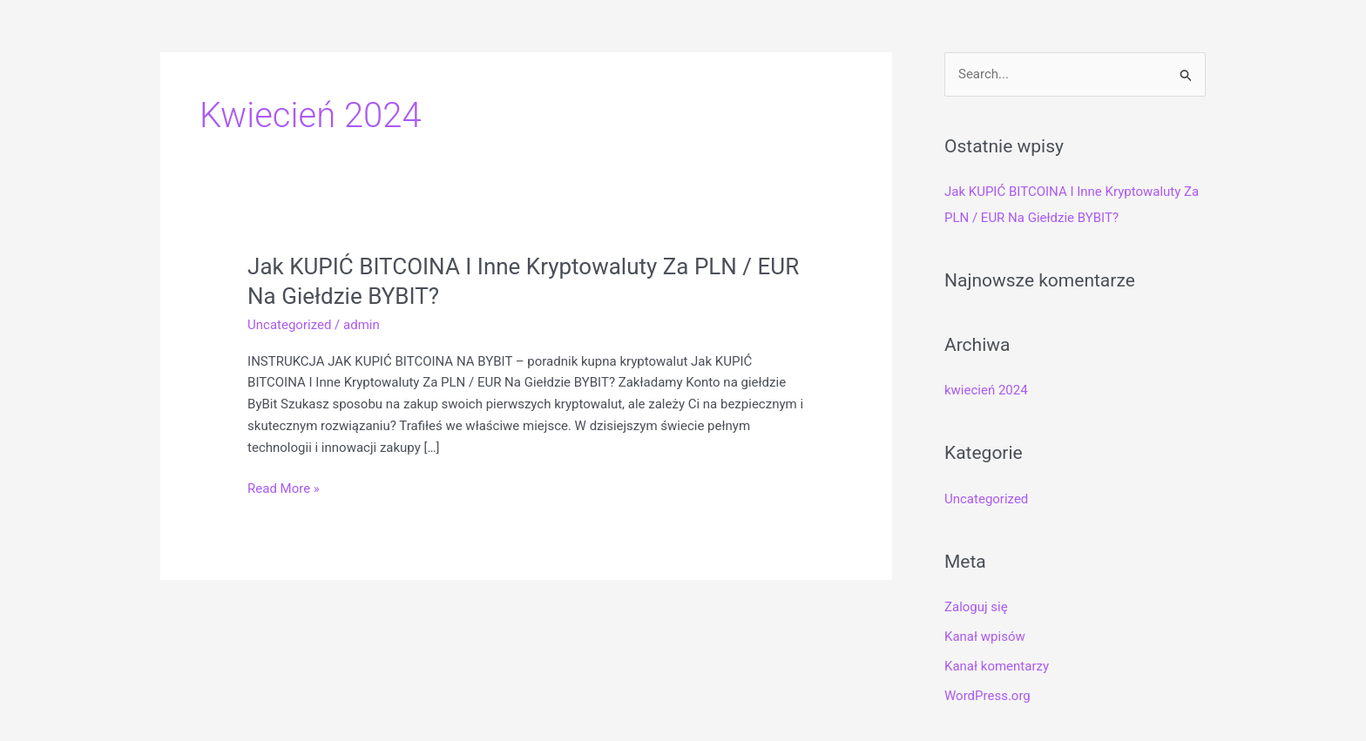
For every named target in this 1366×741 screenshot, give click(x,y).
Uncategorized (289, 325)
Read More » (283, 489)
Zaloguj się (976, 607)
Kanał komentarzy (996, 666)
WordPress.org (987, 696)
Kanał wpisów (984, 636)
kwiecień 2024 (986, 390)
